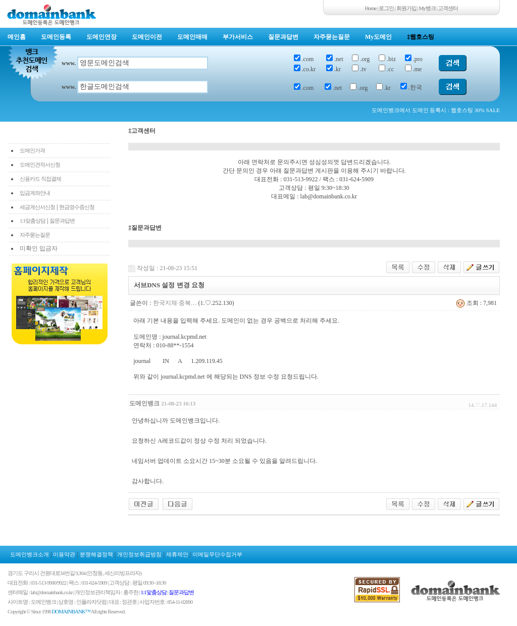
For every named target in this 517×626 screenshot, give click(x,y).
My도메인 (378, 36)
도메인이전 (147, 36)
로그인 (386, 8)
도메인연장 (101, 36)
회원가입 (406, 8)
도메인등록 (56, 36)
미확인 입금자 (39, 248)
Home (371, 8)
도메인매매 (192, 36)
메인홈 (17, 36)
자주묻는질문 (332, 36)
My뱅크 (427, 8)
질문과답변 (283, 36)
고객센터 (448, 8)
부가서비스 (238, 36)
